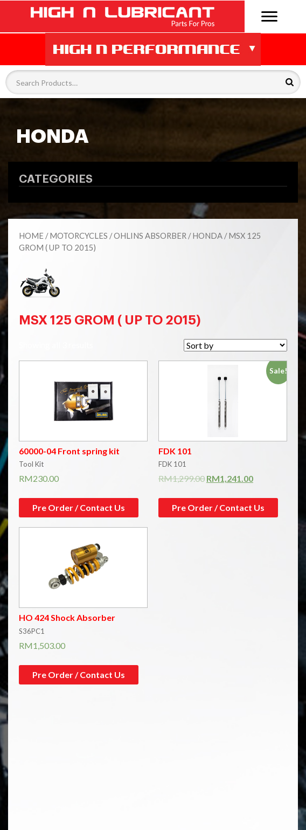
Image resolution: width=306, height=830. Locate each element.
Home (31, 235)
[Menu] (269, 15)
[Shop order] (235, 345)
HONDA (207, 235)
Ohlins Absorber (150, 235)
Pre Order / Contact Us (78, 507)
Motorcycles (79, 235)
